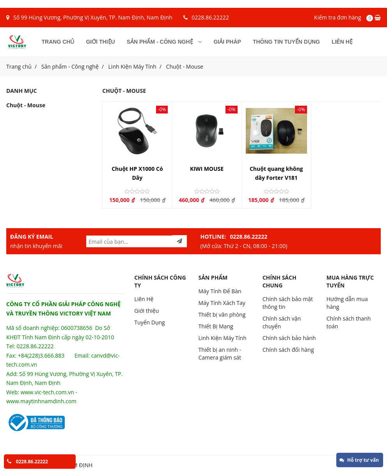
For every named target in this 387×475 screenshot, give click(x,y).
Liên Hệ (143, 299)
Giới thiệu (100, 42)
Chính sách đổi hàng (288, 349)
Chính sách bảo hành (289, 338)
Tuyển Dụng (149, 322)
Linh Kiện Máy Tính (132, 66)
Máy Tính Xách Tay (221, 303)
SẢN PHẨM (212, 277)
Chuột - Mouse (184, 66)
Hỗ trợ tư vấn (359, 460)
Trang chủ (58, 42)
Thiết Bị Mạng (215, 326)
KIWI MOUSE (207, 168)
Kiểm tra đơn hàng (337, 17)
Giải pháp (227, 42)
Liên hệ (342, 42)
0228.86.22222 (210, 17)
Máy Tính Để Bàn (219, 291)
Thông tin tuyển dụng (286, 42)
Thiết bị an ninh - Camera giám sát (219, 353)
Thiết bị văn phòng (221, 314)
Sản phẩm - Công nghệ (164, 42)
